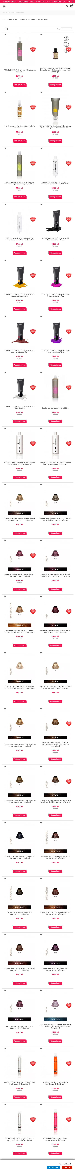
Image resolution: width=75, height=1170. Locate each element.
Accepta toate (53, 1167)
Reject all (67, 1167)
